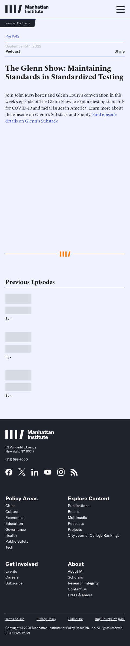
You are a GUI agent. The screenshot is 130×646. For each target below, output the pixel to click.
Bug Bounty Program (110, 619)
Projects (75, 529)
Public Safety (16, 541)
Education (14, 523)
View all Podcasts (17, 23)
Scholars (75, 577)
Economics (14, 517)
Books (73, 511)
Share (120, 51)
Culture (11, 511)
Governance (15, 529)
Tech (9, 547)
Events (11, 571)
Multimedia (77, 517)
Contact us (77, 589)
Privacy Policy (46, 619)
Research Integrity (83, 583)
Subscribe (13, 583)
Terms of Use (14, 619)
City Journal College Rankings (93, 535)
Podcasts (76, 523)
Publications (78, 505)
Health (11, 535)
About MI (76, 571)
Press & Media (80, 595)
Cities (10, 505)
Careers (12, 577)
